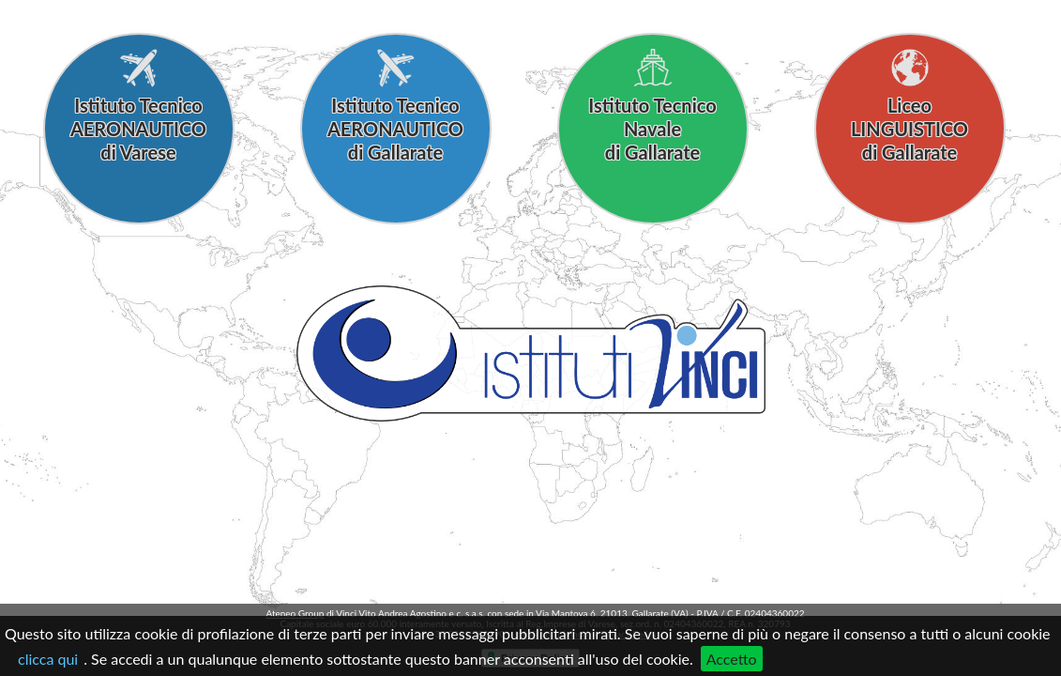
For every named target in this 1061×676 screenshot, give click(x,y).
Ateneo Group (294, 613)
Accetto (731, 659)
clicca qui (48, 659)
